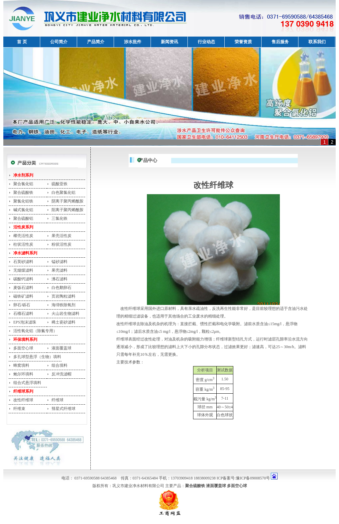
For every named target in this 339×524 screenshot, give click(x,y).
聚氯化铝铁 (23, 201)
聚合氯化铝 (23, 184)
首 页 (22, 41)
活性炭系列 (23, 227)
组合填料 (59, 365)
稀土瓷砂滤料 (63, 322)
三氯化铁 (59, 218)
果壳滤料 (59, 270)
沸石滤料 (59, 279)
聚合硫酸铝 (23, 218)
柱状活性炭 (23, 244)
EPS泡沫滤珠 (24, 322)
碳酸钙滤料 (23, 279)
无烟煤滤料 (23, 270)
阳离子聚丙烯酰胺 (67, 209)
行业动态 (206, 41)
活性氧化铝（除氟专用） (35, 330)
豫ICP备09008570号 (253, 478)
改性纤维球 (23, 400)
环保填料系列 (25, 339)
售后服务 (280, 41)
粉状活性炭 (61, 244)
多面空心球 (23, 348)
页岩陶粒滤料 (63, 296)
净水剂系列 (23, 175)
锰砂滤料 (59, 261)
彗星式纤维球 (63, 408)
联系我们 (317, 41)
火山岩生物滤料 (65, 313)
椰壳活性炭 (23, 235)
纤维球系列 (23, 391)
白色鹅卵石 (61, 287)
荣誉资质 (243, 41)
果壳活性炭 (61, 235)
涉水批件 (132, 41)
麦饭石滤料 (23, 287)
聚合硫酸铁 (23, 192)
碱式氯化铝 (23, 209)
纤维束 (19, 408)
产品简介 (95, 41)
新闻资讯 (169, 41)
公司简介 (58, 41)
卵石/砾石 (21, 305)
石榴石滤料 (23, 313)
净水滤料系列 (25, 253)
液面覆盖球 (61, 348)
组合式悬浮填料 (27, 382)
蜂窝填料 (21, 365)
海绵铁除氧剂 (63, 305)
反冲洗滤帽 (61, 374)
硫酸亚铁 (59, 184)
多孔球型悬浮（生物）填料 (37, 356)
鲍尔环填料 (23, 374)
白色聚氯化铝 (63, 192)
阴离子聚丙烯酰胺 (67, 201)
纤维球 (57, 400)
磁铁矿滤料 (23, 296)
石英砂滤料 (23, 261)
